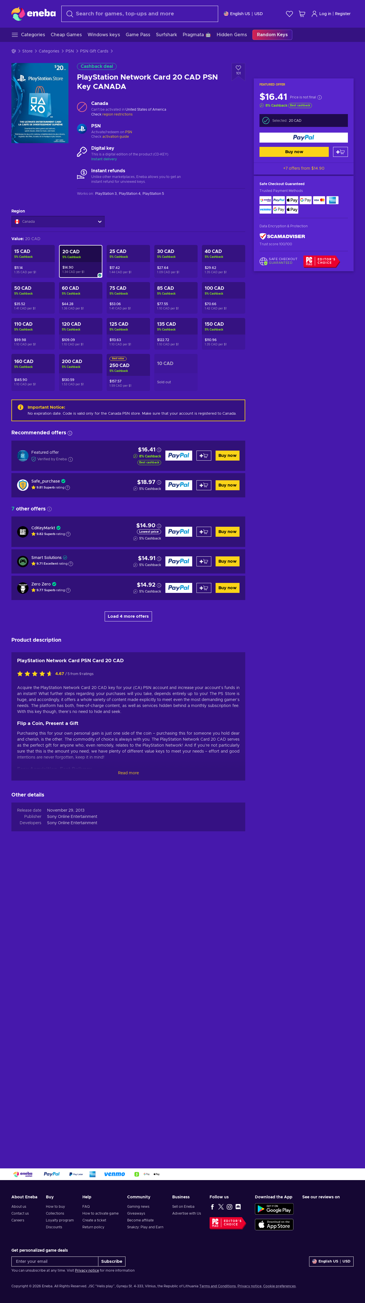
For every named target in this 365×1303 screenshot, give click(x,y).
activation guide (115, 136)
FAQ (86, 1206)
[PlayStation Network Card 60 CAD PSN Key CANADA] (80, 298)
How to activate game (100, 1213)
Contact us (20, 1213)
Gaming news (138, 1206)
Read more (128, 1071)
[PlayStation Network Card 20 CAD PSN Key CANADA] (81, 261)
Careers (17, 1220)
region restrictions (117, 114)
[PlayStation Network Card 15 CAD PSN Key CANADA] (33, 261)
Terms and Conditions (217, 1286)
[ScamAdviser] (282, 237)
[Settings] (243, 14)
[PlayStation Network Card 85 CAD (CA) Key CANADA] (176, 298)
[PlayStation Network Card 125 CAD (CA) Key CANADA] (128, 334)
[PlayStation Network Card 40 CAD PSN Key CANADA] (223, 261)
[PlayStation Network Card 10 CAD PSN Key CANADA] (176, 372)
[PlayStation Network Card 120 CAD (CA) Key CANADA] (80, 334)
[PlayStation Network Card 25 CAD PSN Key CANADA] (128, 261)
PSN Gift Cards (94, 51)
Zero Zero (41, 584)
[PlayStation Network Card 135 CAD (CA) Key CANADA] (176, 334)
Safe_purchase (45, 481)
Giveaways (136, 1213)
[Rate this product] (36, 971)
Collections (55, 1213)
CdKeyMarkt (43, 528)
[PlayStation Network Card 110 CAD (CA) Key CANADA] (33, 334)
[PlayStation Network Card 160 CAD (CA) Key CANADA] (33, 372)
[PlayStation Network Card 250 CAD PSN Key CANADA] (128, 372)
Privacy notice (87, 1270)
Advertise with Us (186, 1213)
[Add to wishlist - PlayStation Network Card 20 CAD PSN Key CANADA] (238, 72)
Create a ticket (94, 1220)
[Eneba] (33, 14)
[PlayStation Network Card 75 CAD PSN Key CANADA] (128, 298)
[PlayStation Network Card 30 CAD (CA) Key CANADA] (176, 261)
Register (343, 14)
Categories (49, 51)
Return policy (93, 1227)
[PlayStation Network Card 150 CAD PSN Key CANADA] (223, 334)
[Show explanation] (67, 487)
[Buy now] (303, 138)
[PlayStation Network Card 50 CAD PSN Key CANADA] (33, 298)
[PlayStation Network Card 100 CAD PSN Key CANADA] (223, 298)
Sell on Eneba (183, 1206)
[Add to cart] (340, 152)
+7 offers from (304, 169)
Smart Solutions (46, 558)
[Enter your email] (54, 1261)
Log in (321, 13)
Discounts (54, 1227)
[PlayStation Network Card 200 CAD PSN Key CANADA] (80, 372)
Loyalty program (60, 1220)
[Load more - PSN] (82, 129)
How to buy (55, 1206)
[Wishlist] (289, 14)
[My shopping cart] (302, 14)
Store (27, 51)
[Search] (139, 14)
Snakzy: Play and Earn (145, 1227)
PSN (70, 51)
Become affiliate (140, 1220)
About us (18, 1206)
